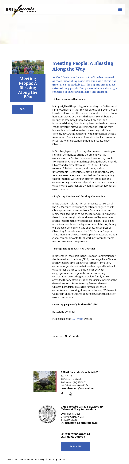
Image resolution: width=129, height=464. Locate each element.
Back (22, 109)
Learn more (75, 446)
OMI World (77, 318)
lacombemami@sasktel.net (78, 388)
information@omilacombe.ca (79, 422)
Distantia (49, 459)
